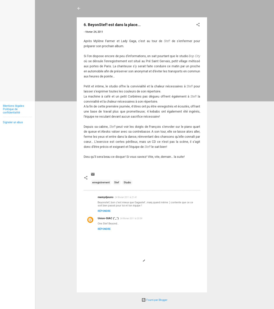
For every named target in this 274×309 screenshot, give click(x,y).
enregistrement (101, 182)
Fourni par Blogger (154, 299)
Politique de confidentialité (11, 110)
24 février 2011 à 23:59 (131, 218)
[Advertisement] (221, 69)
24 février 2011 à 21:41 (126, 197)
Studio (127, 182)
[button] (198, 25)
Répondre (104, 211)
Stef (116, 182)
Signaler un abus (13, 122)
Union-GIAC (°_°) (108, 218)
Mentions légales (13, 105)
